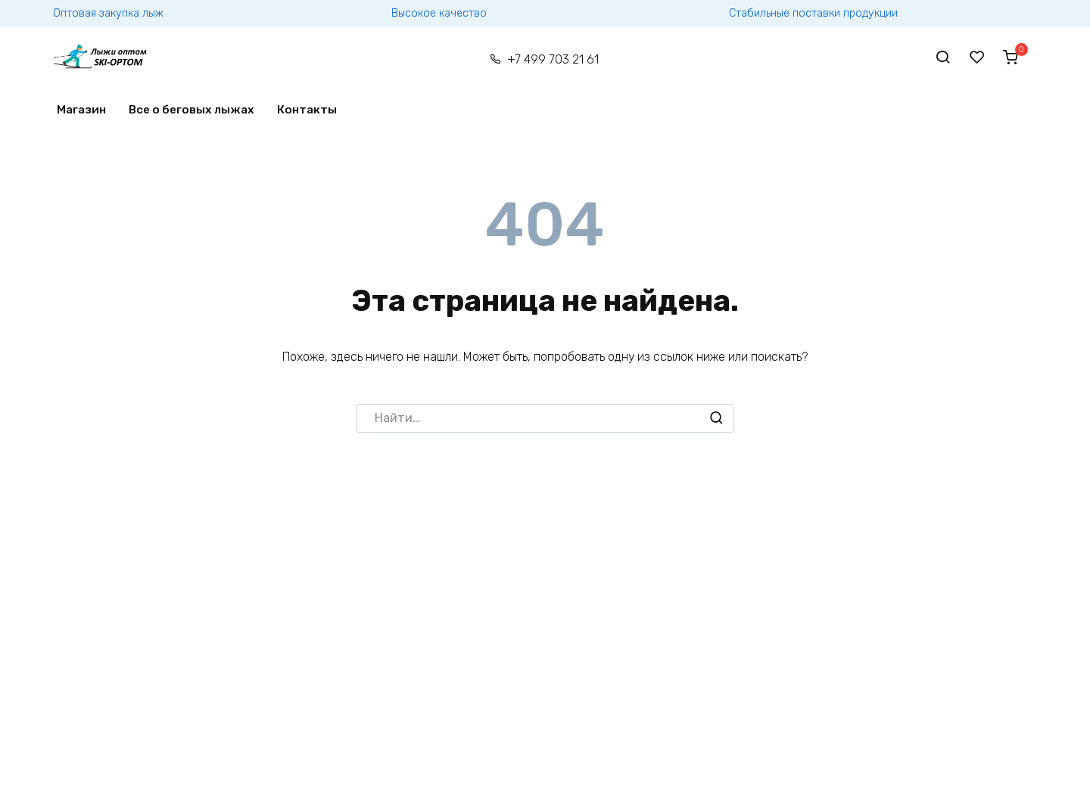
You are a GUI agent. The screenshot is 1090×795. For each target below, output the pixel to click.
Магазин (81, 109)
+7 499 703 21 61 (553, 59)
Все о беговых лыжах (191, 109)
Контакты (307, 109)
